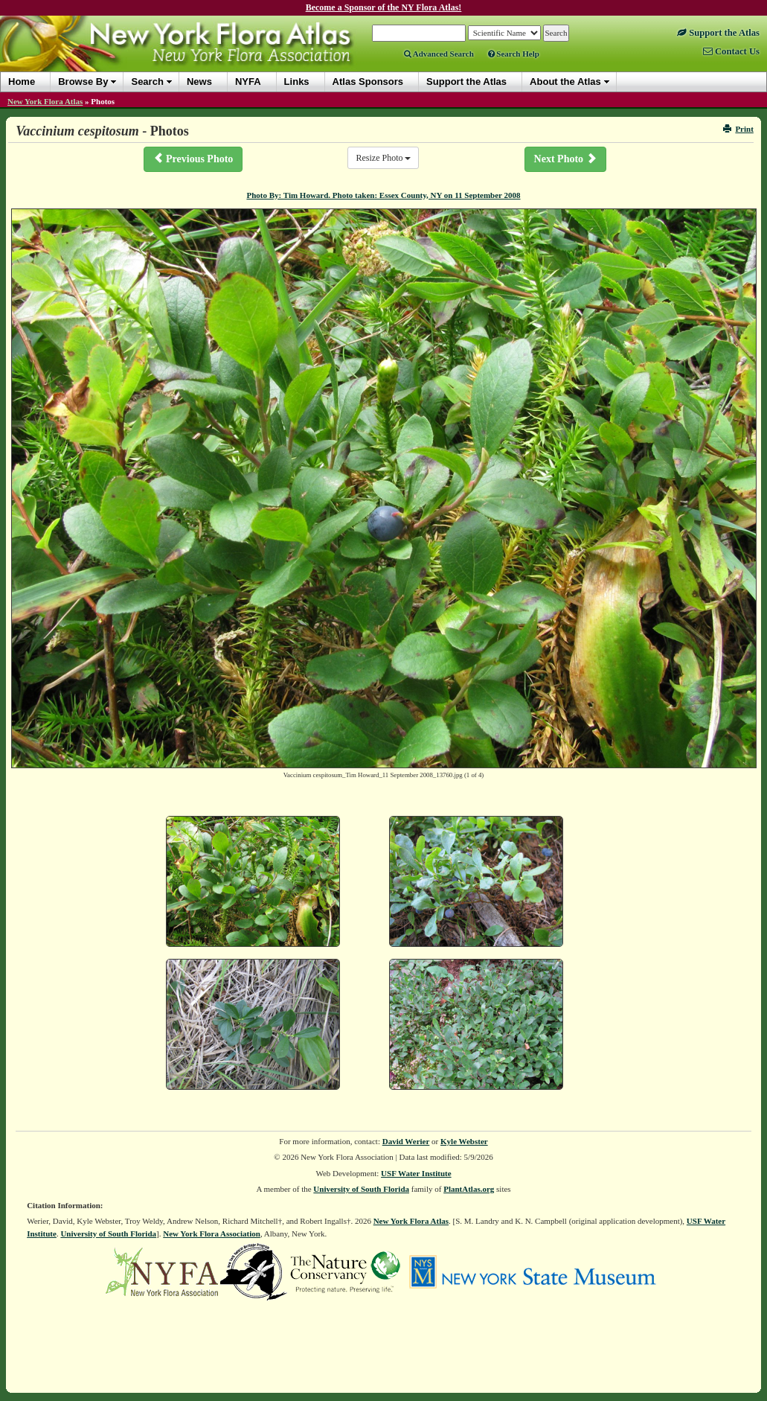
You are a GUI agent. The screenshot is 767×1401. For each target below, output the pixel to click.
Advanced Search (439, 53)
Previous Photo (193, 159)
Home (21, 81)
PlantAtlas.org (468, 1188)
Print (738, 128)
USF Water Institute (416, 1173)
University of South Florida (361, 1188)
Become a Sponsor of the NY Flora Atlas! (384, 7)
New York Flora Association (211, 1233)
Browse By (83, 81)
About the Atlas (565, 81)
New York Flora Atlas (45, 101)
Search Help (513, 53)
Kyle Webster (464, 1141)
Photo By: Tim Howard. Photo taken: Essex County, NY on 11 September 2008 (383, 195)
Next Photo (565, 159)
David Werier (406, 1141)
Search (147, 81)
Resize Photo (383, 158)
